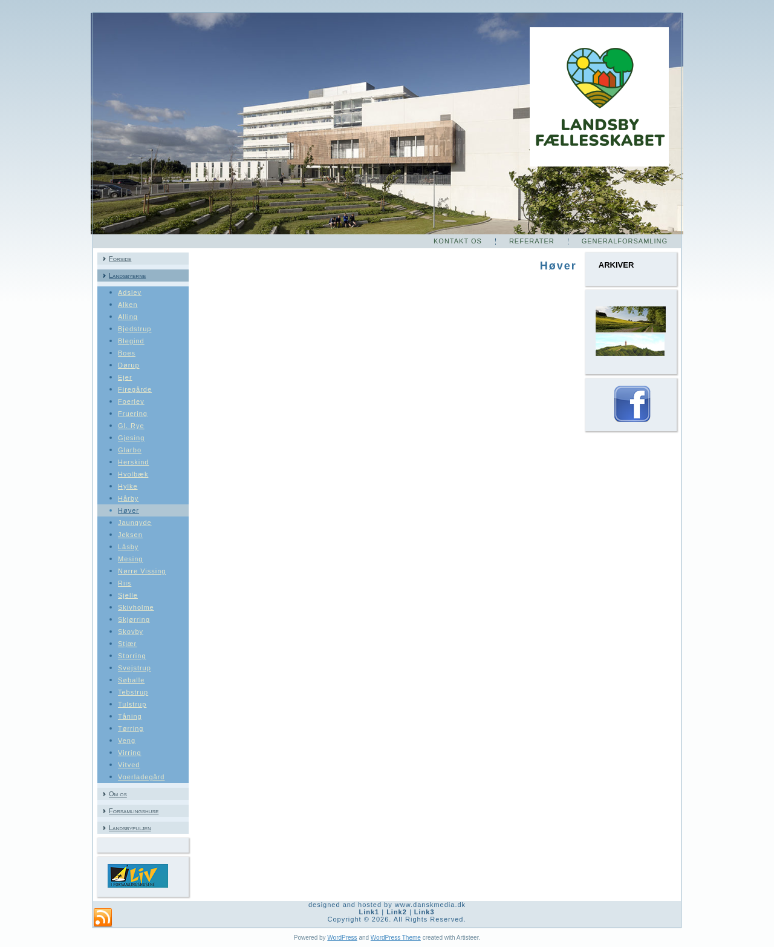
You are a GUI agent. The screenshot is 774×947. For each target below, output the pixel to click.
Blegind (131, 341)
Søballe (131, 680)
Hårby (128, 498)
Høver (128, 510)
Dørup (129, 365)
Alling (128, 316)
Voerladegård (141, 776)
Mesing (130, 559)
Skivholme (136, 607)
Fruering (133, 413)
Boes (126, 353)
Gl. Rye (131, 425)
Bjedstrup (134, 328)
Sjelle (128, 595)
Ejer (125, 377)
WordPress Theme (396, 937)
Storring (132, 655)
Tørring (130, 728)
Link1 (369, 912)
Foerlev (131, 401)
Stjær (127, 643)
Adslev (129, 292)
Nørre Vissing (142, 571)
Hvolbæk (133, 474)
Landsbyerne (127, 275)
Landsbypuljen (130, 827)
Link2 (396, 912)
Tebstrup (133, 692)
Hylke (128, 486)
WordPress (342, 937)
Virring (129, 752)
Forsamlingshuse (133, 810)
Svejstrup (134, 667)
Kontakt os (458, 241)
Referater (531, 241)
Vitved (129, 764)
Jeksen (130, 534)
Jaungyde (135, 522)
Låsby (128, 546)
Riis (124, 583)
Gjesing (131, 437)
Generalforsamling (625, 241)
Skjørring (134, 619)
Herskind (133, 462)
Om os (118, 793)
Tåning (130, 716)
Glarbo (129, 450)
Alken (128, 304)
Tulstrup (132, 704)
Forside (120, 258)
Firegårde (135, 389)
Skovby (130, 631)
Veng (126, 740)
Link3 (424, 912)
